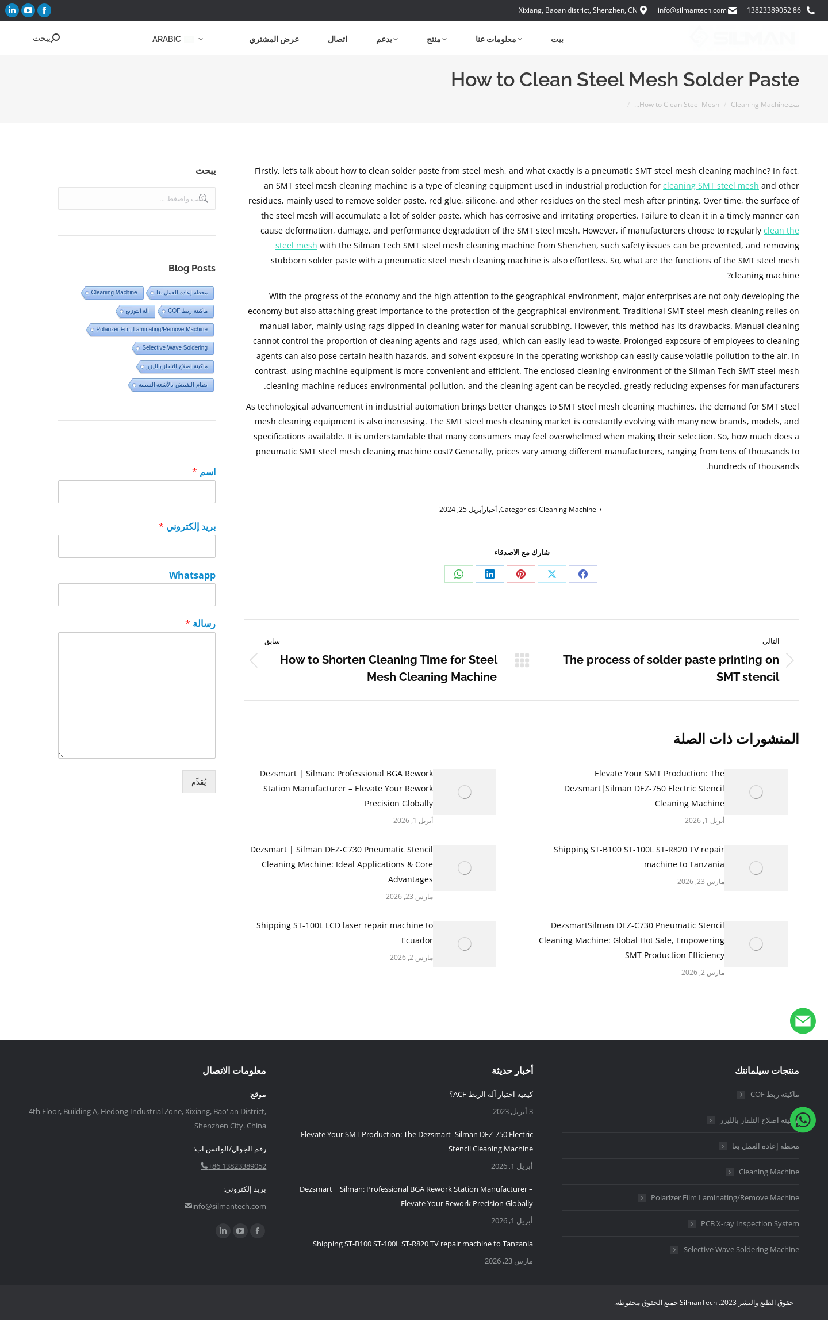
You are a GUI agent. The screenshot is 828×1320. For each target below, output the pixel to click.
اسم (204, 472)
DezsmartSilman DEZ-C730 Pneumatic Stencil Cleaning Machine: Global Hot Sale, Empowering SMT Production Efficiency (631, 940)
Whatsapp (192, 575)
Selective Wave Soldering (175, 348)
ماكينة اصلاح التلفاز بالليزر (177, 366)
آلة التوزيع (138, 311)
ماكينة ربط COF (188, 311)
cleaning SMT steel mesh (711, 185)
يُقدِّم (198, 781)
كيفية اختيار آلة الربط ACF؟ (491, 1094)
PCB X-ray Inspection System (750, 1223)
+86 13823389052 (781, 10)
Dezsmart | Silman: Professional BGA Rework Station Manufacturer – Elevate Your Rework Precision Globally (346, 788)
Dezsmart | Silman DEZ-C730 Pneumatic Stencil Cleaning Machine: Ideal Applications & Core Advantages (341, 864)
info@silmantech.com (698, 10)
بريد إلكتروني (187, 527)
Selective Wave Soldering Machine (741, 1249)
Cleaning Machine (567, 509)
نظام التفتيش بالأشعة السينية (173, 384)
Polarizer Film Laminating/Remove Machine (152, 329)
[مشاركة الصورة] (756, 792)
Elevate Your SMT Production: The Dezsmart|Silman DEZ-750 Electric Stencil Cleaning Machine (644, 788)
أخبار (490, 509)
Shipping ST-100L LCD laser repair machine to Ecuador (344, 933)
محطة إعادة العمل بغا (182, 292)
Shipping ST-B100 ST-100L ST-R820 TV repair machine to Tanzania (639, 857)
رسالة (200, 624)
